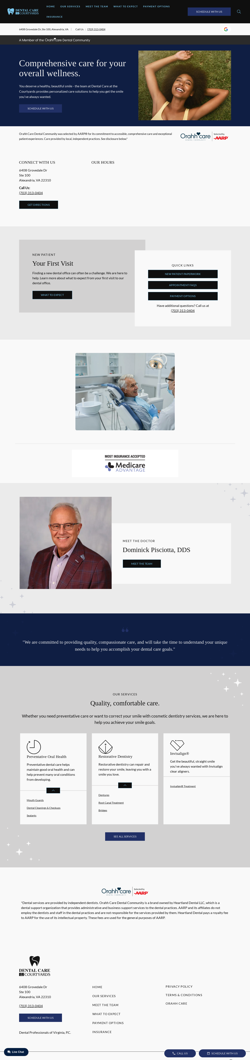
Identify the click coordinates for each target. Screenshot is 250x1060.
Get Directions (39, 204)
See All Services (125, 836)
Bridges (103, 810)
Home (51, 6)
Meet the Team (97, 6)
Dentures (104, 795)
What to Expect (125, 6)
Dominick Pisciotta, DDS (157, 550)
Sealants (31, 815)
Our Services (70, 6)
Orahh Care (176, 1003)
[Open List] (53, 790)
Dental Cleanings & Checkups (43, 807)
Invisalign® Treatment (183, 786)
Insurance (55, 16)
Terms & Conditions (184, 995)
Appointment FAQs (183, 285)
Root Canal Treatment (111, 802)
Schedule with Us (209, 11)
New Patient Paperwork (183, 273)
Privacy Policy (179, 986)
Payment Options (156, 6)
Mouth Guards (35, 800)
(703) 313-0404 (96, 29)
